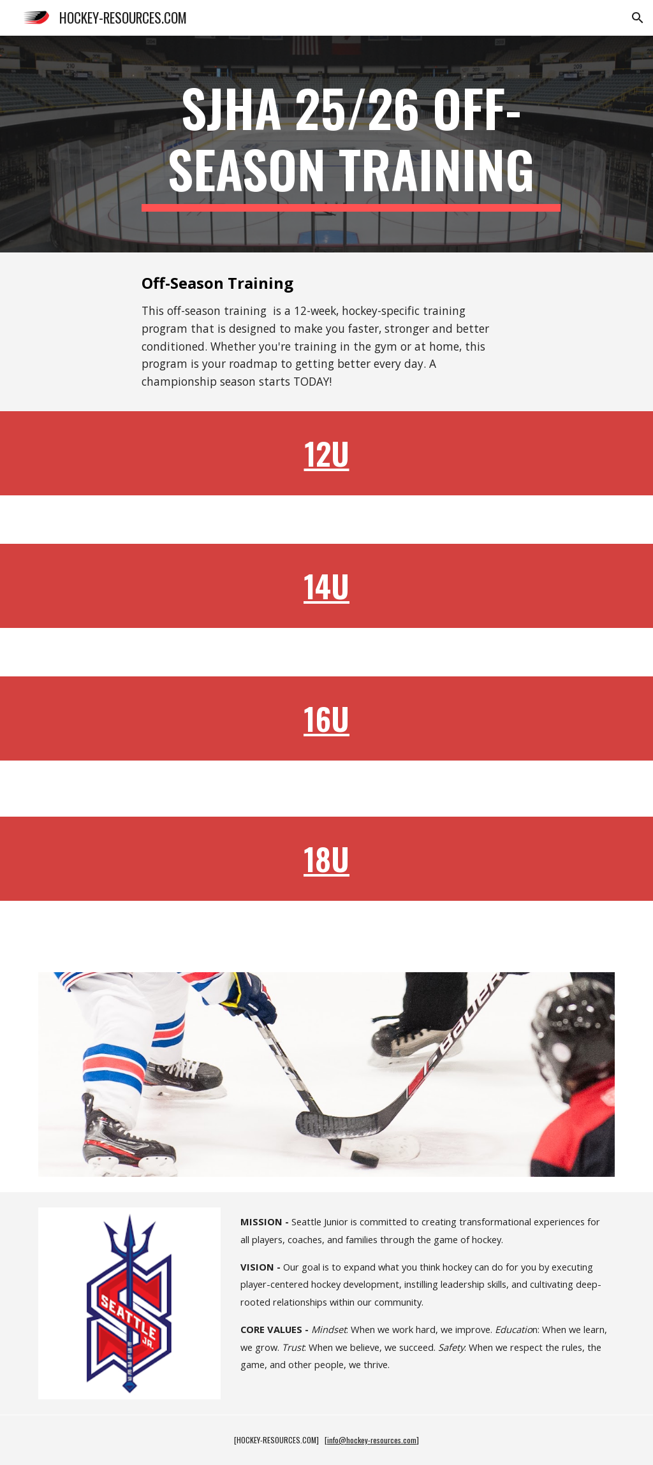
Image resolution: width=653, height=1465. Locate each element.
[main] (351, 144)
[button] (637, 18)
